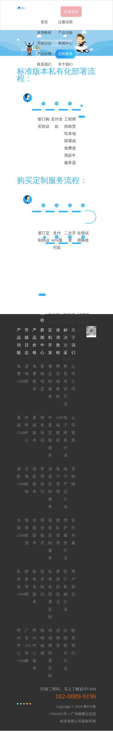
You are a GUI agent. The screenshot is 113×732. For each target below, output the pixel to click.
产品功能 (65, 32)
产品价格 (44, 54)
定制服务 (65, 54)
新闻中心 (65, 43)
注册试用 (65, 22)
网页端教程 (58, 381)
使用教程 (44, 32)
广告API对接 (28, 645)
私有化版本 (34, 586)
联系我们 (44, 64)
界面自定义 (58, 586)
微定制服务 (50, 381)
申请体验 (71, 12)
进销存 (27, 374)
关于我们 (65, 64)
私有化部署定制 (50, 594)
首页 (44, 22)
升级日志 (44, 43)
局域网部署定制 (50, 653)
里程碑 (73, 476)
